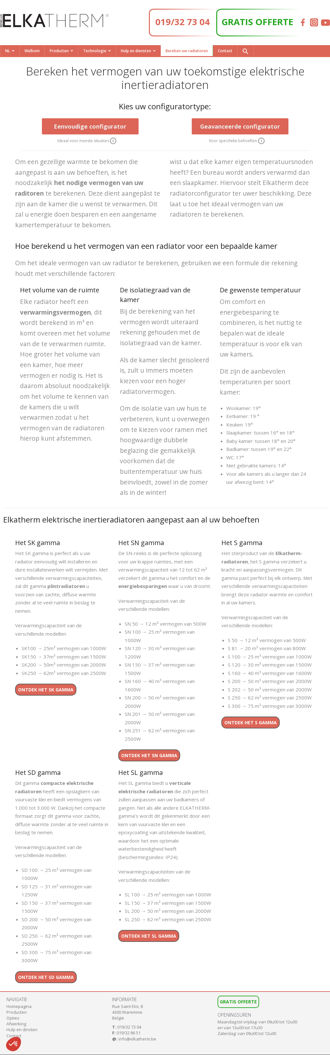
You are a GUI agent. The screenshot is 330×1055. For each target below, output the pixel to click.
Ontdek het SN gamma (149, 755)
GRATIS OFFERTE (257, 21)
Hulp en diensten (136, 51)
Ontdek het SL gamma (148, 936)
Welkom (32, 51)
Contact (225, 51)
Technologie (94, 51)
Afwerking (16, 1024)
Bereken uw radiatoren (187, 51)
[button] (246, 51)
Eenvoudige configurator (90, 126)
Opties (12, 1018)
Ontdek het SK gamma (45, 690)
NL (7, 51)
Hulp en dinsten (21, 1029)
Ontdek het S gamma (250, 722)
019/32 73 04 (182, 21)
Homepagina (19, 1006)
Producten (59, 51)
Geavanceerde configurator (240, 126)
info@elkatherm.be (137, 1039)
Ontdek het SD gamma (46, 977)
